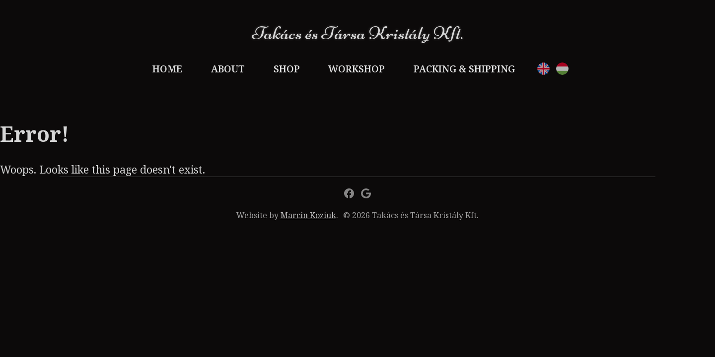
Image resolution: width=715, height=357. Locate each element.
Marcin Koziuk (308, 215)
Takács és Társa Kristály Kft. (357, 33)
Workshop (356, 68)
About (228, 68)
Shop (287, 68)
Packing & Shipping (464, 68)
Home (167, 68)
